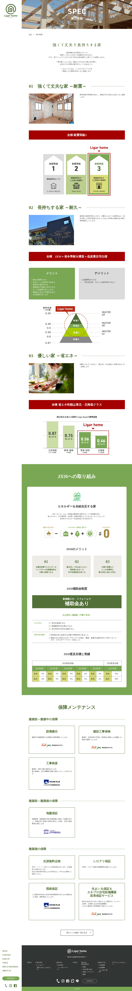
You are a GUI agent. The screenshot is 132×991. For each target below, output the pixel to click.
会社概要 (102, 967)
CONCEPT (6, 955)
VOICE (5, 963)
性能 (84, 967)
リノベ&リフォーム (63, 968)
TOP (30, 34)
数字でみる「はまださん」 (44, 968)
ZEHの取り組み (87, 969)
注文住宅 (60, 965)
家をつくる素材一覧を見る (76, 933)
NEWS (4, 951)
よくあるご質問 (103, 970)
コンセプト (40, 965)
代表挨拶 (102, 965)
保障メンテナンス (88, 972)
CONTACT (11, 978)
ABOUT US (101, 962)
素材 (84, 974)
